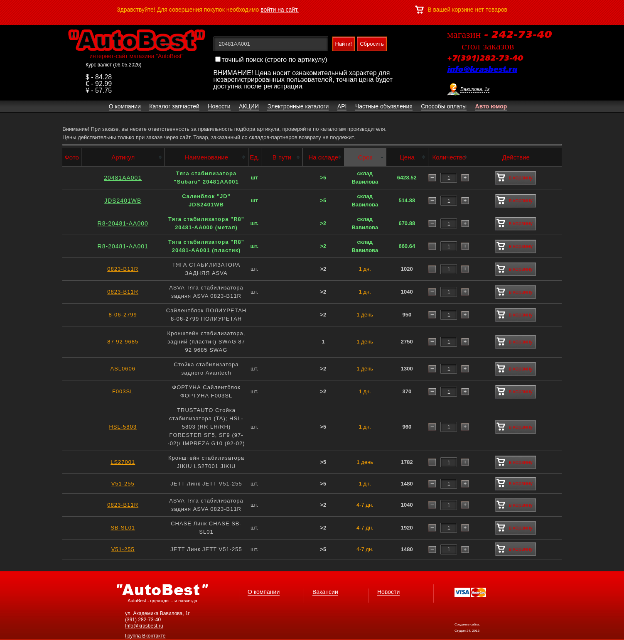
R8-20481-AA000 (123, 223)
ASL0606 (122, 368)
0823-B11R (122, 269)
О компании (264, 592)
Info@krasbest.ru (144, 626)
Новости (388, 592)
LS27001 (123, 462)
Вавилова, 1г (474, 89)
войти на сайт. (279, 9)
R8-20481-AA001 (123, 246)
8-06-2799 (123, 314)
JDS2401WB (122, 200)
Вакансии (325, 592)
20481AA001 (123, 177)
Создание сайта (466, 624)
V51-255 (123, 484)
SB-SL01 (123, 528)
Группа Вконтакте (145, 636)
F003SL (123, 391)
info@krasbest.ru (482, 70)
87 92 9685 (122, 341)
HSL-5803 (123, 427)
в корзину (514, 177)
